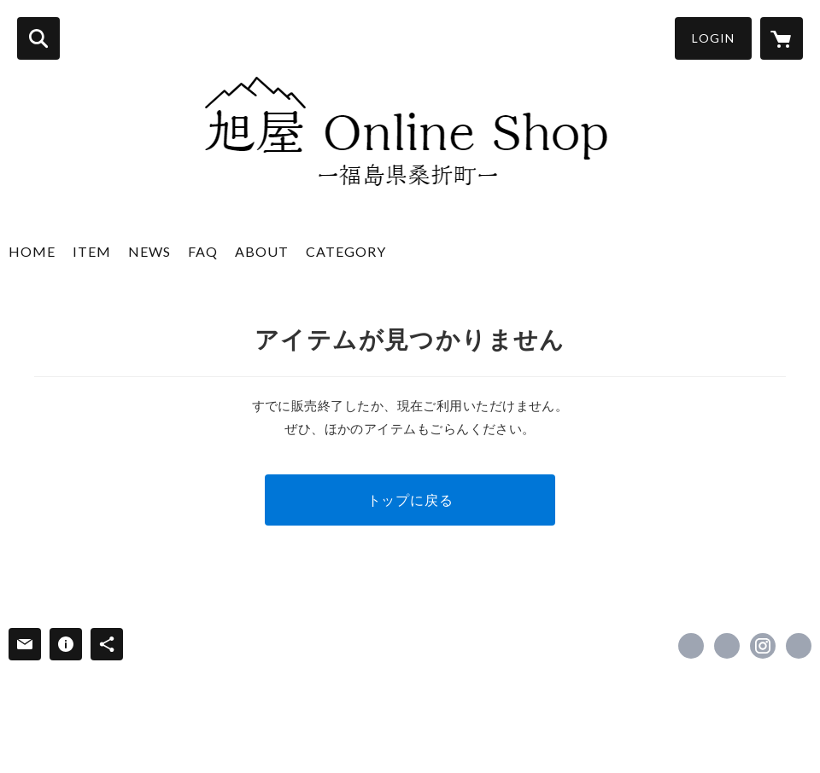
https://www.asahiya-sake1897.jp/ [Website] (798, 646)
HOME (32, 251)
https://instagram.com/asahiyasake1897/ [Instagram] (763, 646)
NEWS (149, 251)
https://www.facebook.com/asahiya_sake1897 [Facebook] (691, 646)
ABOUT (262, 251)
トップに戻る (410, 499)
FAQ (203, 251)
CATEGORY (346, 251)
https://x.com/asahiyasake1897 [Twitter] (727, 646)
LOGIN (713, 38)
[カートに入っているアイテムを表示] (781, 38)
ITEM (92, 251)
